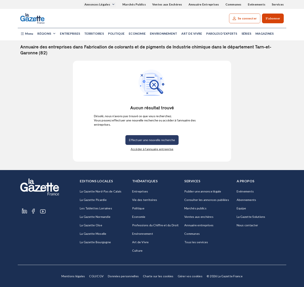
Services (278, 4)
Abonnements (246, 200)
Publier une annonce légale (202, 191)
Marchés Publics (134, 4)
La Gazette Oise (91, 225)
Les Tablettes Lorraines (96, 208)
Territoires (94, 33)
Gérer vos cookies (190, 276)
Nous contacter (247, 225)
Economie (137, 33)
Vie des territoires (144, 200)
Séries (246, 33)
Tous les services (196, 242)
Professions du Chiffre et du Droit (155, 225)
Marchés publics (195, 208)
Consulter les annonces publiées (206, 200)
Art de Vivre (191, 33)
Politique (116, 33)
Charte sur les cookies (158, 276)
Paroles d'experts (221, 33)
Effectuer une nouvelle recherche (152, 140)
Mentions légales (73, 276)
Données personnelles (123, 276)
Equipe (241, 208)
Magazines (264, 33)
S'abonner (273, 18)
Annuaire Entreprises (204, 4)
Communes (233, 4)
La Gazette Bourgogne (95, 242)
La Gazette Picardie (93, 200)
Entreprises (70, 33)
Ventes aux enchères (198, 216)
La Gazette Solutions (251, 216)
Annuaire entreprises (198, 225)
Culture (137, 250)
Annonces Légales (97, 4)
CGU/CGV (96, 276)
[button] (26, 34)
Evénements (257, 4)
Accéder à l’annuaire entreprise (152, 149)
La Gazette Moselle (93, 233)
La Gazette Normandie (95, 216)
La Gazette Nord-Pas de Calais (100, 191)
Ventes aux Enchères (167, 4)
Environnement (163, 33)
